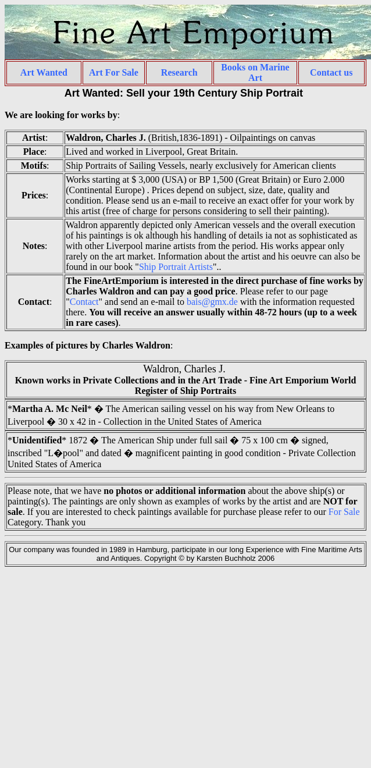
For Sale (344, 512)
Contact (84, 302)
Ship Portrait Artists (176, 267)
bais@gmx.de (212, 302)
